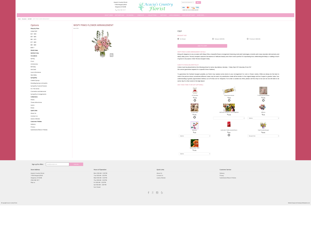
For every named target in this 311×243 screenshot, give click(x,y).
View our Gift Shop (188, 15)
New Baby (34, 75)
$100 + (32, 48)
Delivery (33, 124)
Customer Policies (36, 121)
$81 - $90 (33, 45)
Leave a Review (35, 119)
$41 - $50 (33, 34)
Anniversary (34, 64)
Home (19, 19)
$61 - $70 (33, 39)
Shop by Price (35, 28)
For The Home (35, 89)
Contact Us (34, 116)
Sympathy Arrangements (38, 94)
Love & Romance (174, 15)
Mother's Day (119, 15)
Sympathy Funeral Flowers (39, 86)
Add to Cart (202, 46)
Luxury (32, 105)
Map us (33, 182)
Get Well (29, 19)
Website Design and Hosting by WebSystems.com (299, 203)
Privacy (33, 127)
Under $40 (34, 31)
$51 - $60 (33, 37)
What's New (109, 15)
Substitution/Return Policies (39, 130)
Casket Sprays (35, 80)
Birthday (163, 15)
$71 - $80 (33, 42)
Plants (32, 100)
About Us (33, 113)
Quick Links (34, 110)
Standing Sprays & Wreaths (39, 83)
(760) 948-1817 (120, 10)
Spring (33, 59)
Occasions (129, 15)
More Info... (201, 15)
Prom (32, 61)
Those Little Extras (36, 102)
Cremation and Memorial (38, 91)
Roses (32, 108)
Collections (152, 15)
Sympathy (140, 15)
